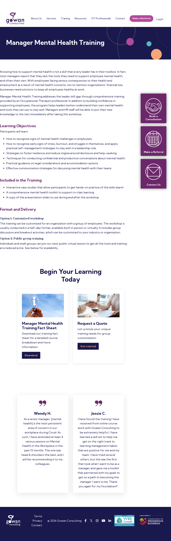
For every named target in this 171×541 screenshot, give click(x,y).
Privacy (37, 527)
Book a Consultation (154, 118)
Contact (120, 18)
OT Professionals (101, 18)
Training (65, 18)
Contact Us (154, 184)
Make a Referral (153, 152)
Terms (38, 522)
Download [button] (31, 356)
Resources (81, 18)
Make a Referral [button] (141, 18)
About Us (36, 18)
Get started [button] (88, 347)
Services (51, 18)
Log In (159, 19)
